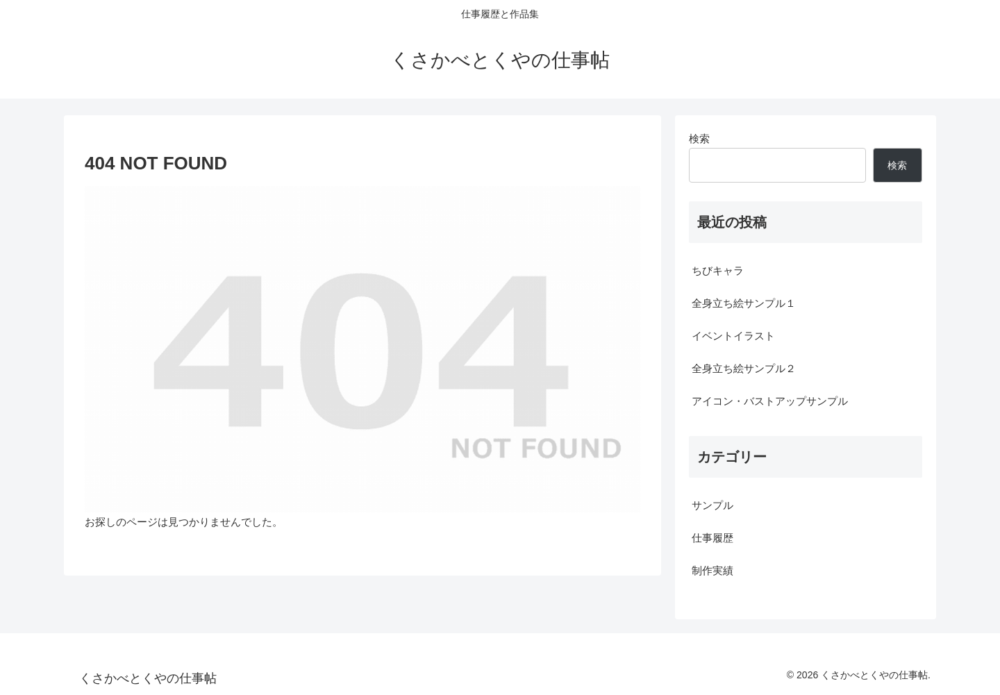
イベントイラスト (733, 336)
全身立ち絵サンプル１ (744, 303)
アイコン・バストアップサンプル (770, 401)
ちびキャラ (718, 270)
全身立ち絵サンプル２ (744, 368)
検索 (699, 138)
